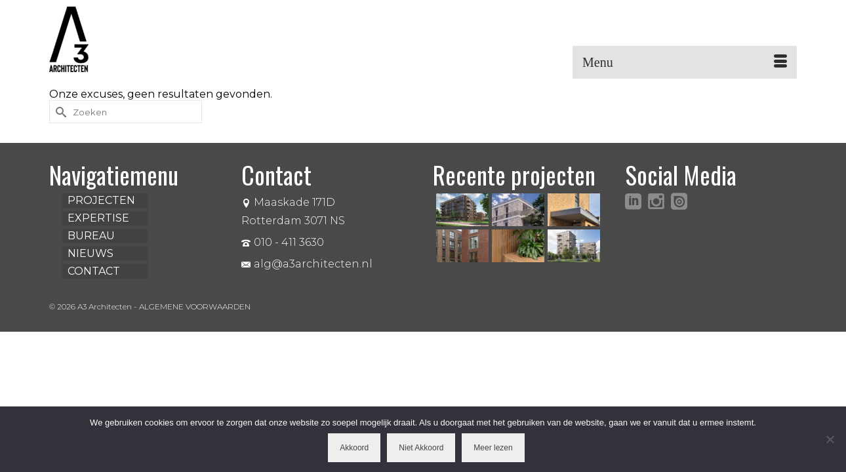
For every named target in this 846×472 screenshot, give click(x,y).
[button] (776, 39)
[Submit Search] (59, 111)
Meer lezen (492, 447)
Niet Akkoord (421, 447)
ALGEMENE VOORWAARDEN (195, 306)
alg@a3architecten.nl (307, 264)
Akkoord (354, 447)
